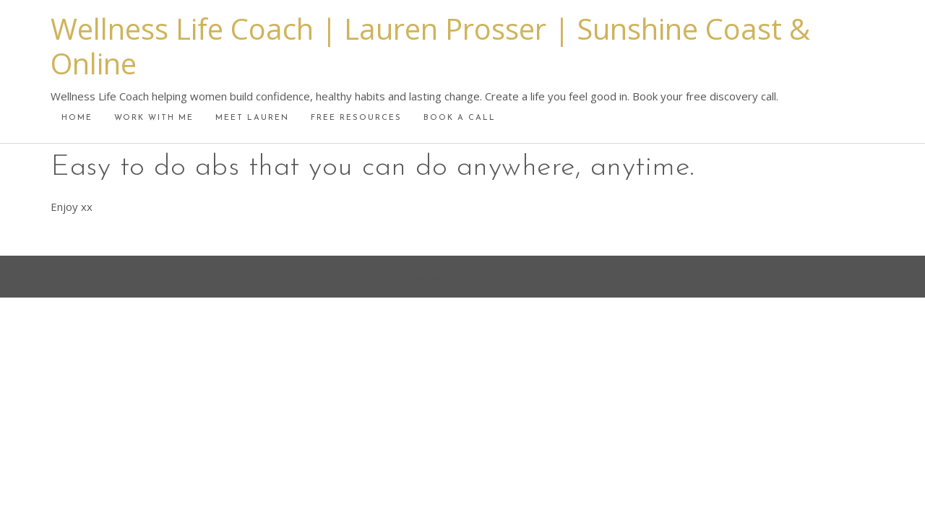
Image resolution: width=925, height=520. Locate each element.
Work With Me (154, 118)
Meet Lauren (252, 118)
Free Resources (356, 118)
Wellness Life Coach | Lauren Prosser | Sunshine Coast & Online (430, 46)
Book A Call (459, 118)
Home (76, 118)
